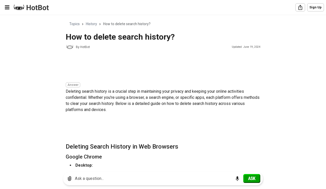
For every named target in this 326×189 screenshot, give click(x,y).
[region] (163, 91)
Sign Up (315, 7)
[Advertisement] (158, 66)
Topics (74, 24)
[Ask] (251, 178)
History (91, 24)
